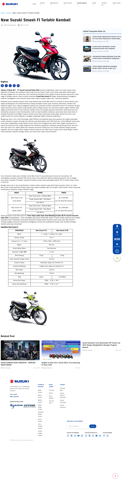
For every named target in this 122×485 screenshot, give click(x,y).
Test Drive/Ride (117, 247)
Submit (93, 426)
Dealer (117, 230)
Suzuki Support (82, 3)
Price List (117, 223)
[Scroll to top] (115, 476)
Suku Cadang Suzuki (40, 426)
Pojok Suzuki (116, 3)
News (9, 13)
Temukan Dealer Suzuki (40, 414)
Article (94, 3)
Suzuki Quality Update (40, 433)
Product (42, 3)
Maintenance (54, 3)
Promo (51, 393)
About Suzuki (68, 3)
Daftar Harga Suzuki (40, 407)
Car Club (51, 390)
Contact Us (104, 4)
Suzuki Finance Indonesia (63, 395)
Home (34, 4)
